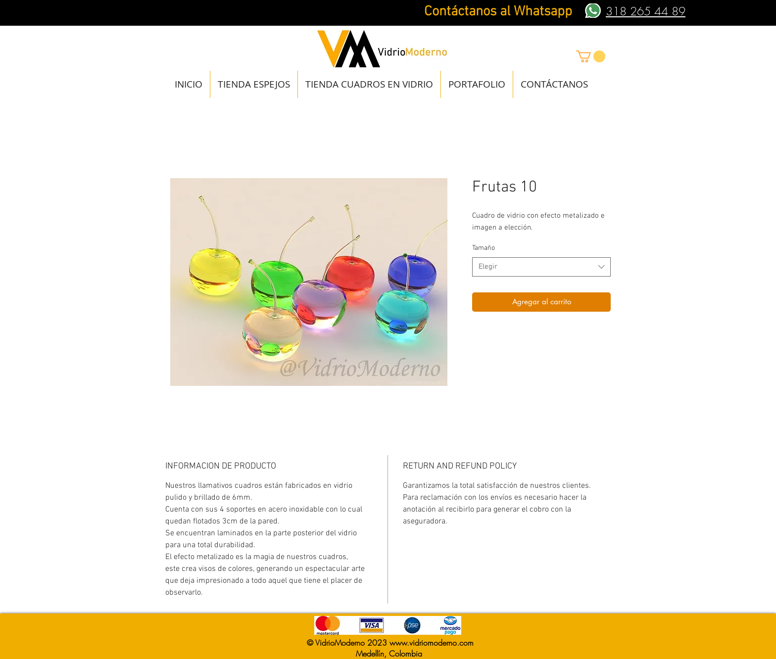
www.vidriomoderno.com (431, 642)
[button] (590, 56)
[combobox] (541, 267)
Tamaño (483, 248)
